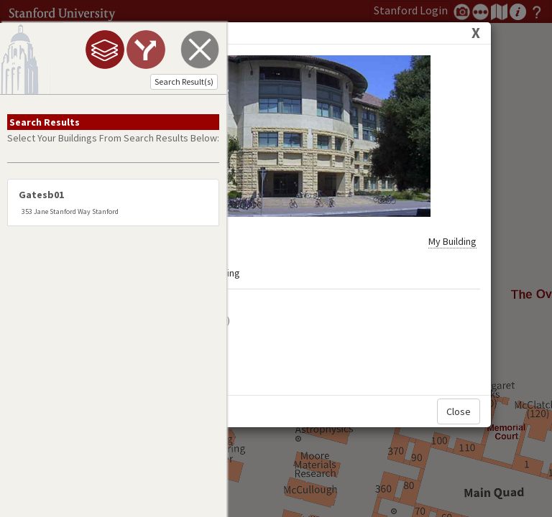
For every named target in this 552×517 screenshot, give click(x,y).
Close (458, 379)
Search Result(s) (184, 81)
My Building (452, 208)
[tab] (105, 49)
